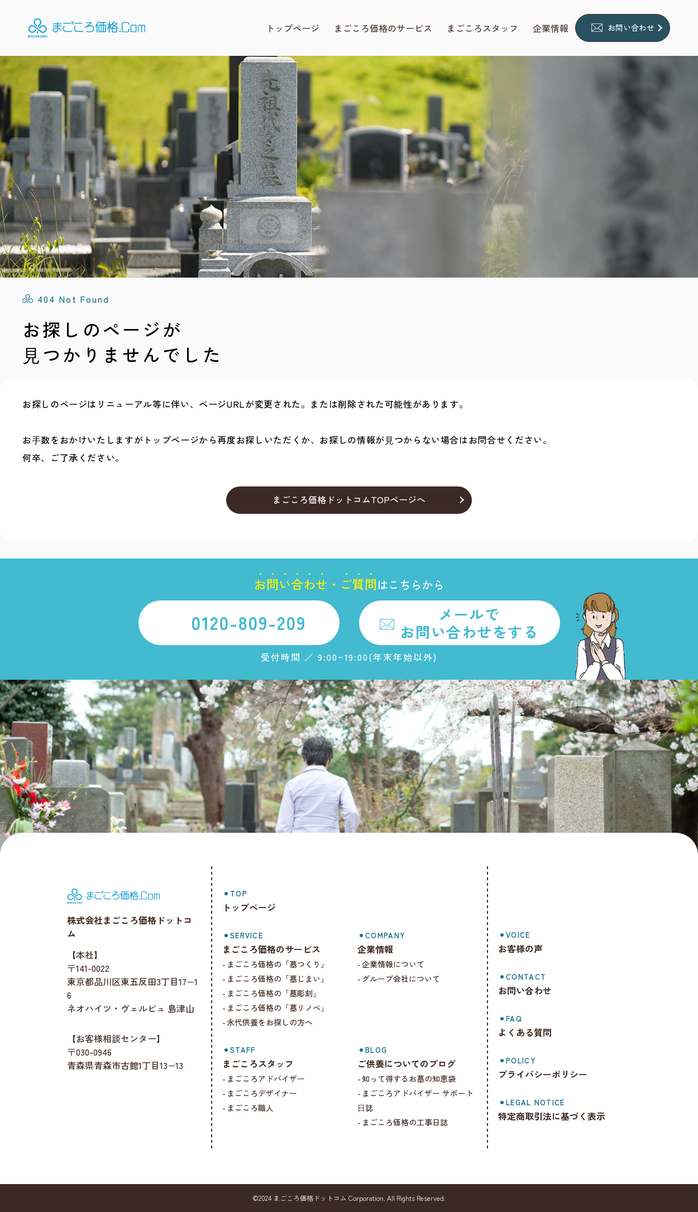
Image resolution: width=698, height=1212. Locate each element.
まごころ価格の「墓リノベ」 (285, 1007)
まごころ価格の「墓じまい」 (285, 978)
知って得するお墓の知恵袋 (414, 1078)
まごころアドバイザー (273, 1078)
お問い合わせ (631, 27)
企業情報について (398, 964)
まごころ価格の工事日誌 (410, 1122)
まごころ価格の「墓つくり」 (285, 964)
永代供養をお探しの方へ (277, 1022)
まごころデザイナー (269, 1093)
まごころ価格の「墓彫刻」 (281, 993)
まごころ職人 (257, 1107)
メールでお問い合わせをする (469, 622)
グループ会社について (406, 978)
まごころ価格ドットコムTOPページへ (349, 499)
